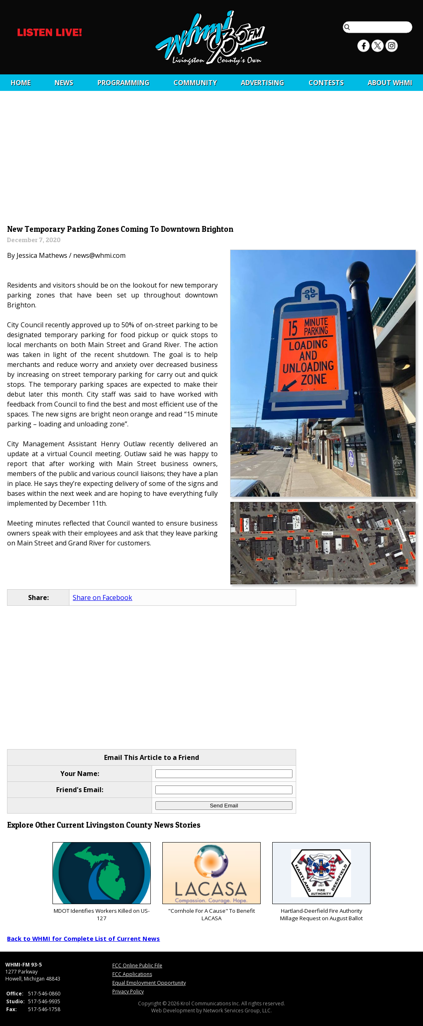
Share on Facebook (102, 597)
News (64, 82)
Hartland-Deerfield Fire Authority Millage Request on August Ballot (321, 882)
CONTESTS (326, 82)
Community (195, 82)
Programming (123, 82)
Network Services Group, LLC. (237, 1010)
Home (21, 82)
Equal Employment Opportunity (149, 982)
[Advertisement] (211, 160)
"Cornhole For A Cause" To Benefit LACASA (211, 882)
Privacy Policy (128, 991)
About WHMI (390, 82)
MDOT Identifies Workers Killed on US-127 (101, 882)
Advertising (262, 82)
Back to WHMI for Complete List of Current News (83, 938)
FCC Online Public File (137, 965)
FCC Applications (132, 974)
